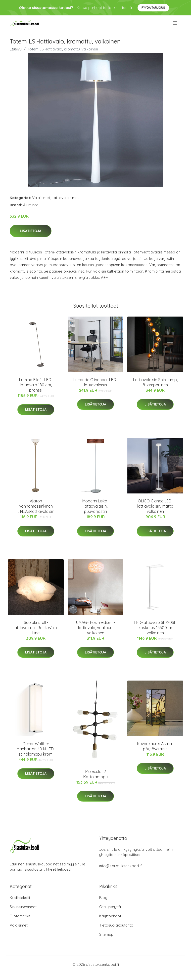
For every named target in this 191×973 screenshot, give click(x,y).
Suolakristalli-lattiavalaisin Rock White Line (36, 627)
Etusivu (16, 49)
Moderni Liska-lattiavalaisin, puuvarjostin (95, 506)
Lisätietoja (30, 231)
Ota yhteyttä (110, 906)
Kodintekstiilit (21, 897)
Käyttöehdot (110, 916)
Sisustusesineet (23, 906)
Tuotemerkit (20, 916)
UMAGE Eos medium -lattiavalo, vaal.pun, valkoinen (95, 627)
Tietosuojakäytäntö (116, 925)
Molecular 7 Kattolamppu (95, 774)
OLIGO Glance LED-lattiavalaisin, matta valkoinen (155, 506)
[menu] (175, 23)
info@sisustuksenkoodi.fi (121, 865)
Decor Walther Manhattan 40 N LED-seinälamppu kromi (35, 749)
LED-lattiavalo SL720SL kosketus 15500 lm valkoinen (155, 627)
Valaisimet (41, 197)
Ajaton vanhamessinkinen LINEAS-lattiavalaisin (35, 506)
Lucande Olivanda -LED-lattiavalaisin (95, 382)
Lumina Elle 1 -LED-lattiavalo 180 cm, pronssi (36, 385)
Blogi (103, 897)
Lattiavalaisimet (65, 197)
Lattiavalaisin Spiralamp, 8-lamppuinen (155, 382)
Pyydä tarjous (153, 7)
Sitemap (106, 934)
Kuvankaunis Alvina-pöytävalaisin (155, 746)
